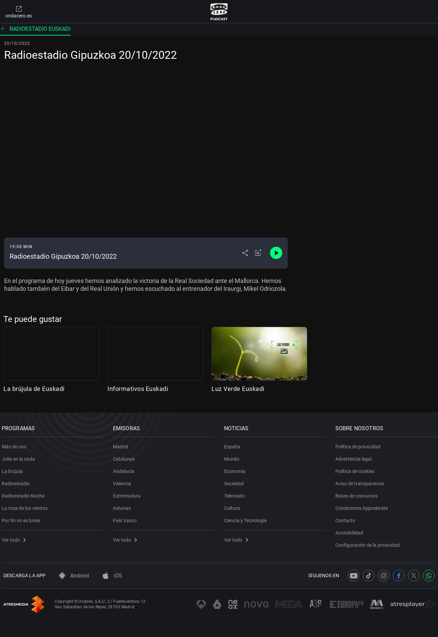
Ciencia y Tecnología (247, 518)
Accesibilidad (351, 530)
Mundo (233, 456)
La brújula (14, 469)
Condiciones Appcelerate (363, 506)
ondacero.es (18, 11)
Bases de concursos (358, 493)
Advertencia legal (355, 456)
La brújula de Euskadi (34, 388)
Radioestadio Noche (24, 493)
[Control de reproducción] (276, 253)
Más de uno (15, 444)
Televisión (236, 493)
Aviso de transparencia (361, 481)
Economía (236, 469)
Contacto (347, 518)
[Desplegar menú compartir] (245, 253)
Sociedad (235, 481)
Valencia (124, 481)
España (234, 444)
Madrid (122, 444)
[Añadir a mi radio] (258, 253)
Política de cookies (356, 469)
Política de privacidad (359, 444)
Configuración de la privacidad (369, 542)
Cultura (234, 506)
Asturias (123, 506)
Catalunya (126, 456)
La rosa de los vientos (26, 506)
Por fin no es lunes (22, 518)
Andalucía (125, 469)
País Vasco (126, 518)
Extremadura (128, 493)
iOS (112, 575)
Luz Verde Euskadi (238, 388)
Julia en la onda (20, 456)
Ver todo (15, 537)
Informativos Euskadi (137, 388)
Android (74, 575)
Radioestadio (17, 481)
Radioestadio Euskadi (35, 29)
